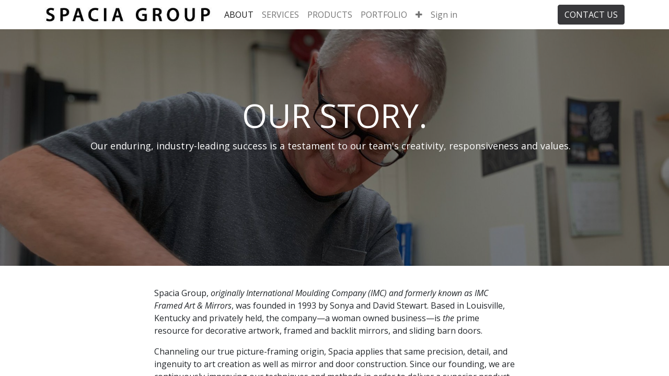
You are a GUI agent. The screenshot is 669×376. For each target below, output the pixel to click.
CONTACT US (591, 14)
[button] (418, 14)
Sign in (444, 14)
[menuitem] (239, 14)
